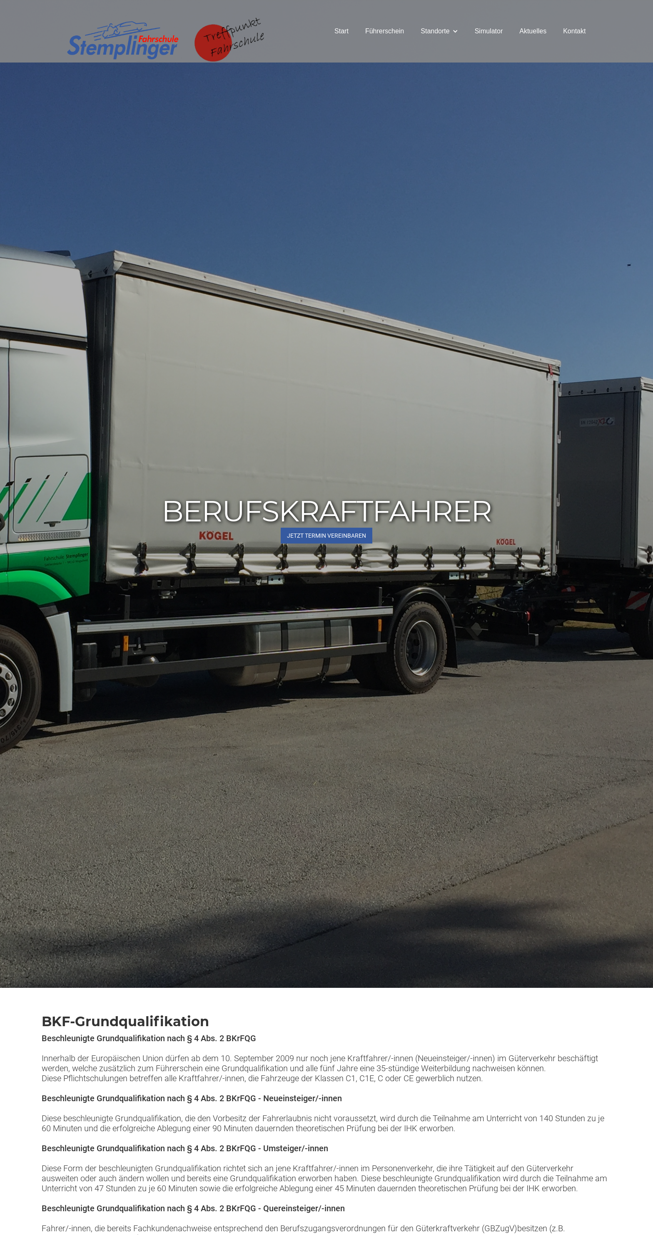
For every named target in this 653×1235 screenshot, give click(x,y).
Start (341, 31)
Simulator (489, 31)
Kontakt (574, 31)
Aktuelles (532, 31)
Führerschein (384, 31)
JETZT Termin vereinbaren (326, 535)
